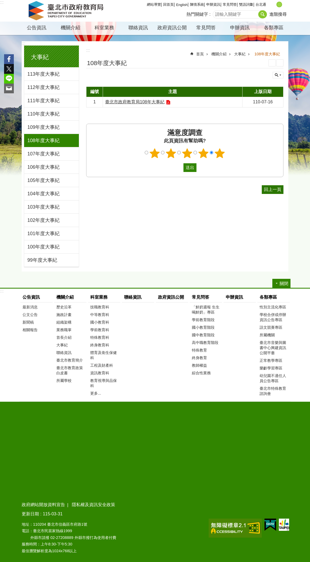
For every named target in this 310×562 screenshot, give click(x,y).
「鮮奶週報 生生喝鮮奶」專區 (205, 309)
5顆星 (220, 153)
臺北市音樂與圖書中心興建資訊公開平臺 (273, 347)
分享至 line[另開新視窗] (9, 79)
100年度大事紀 (43, 247)
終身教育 (199, 358)
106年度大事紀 (43, 167)
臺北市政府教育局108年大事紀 (134, 102)
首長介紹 (64, 337)
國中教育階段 (203, 335)
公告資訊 (36, 27)
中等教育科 (99, 314)
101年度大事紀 (43, 233)
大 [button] (285, 4)
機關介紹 (70, 27)
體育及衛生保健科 (103, 355)
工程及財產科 (101, 365)
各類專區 (273, 27)
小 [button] (273, 4)
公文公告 (30, 314)
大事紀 (40, 57)
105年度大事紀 (43, 180)
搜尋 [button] (262, 14)
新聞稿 (28, 322)
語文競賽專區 (271, 327)
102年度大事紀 (43, 220)
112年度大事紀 (43, 87)
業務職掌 (64, 330)
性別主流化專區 (273, 307)
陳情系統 (197, 4)
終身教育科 (99, 345)
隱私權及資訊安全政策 (93, 504)
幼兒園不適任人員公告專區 (273, 378)
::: (2, 2)
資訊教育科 (99, 373)
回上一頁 (272, 189)
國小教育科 (99, 322)
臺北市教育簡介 (69, 360)
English (182, 5)
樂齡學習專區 (271, 368)
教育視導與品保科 (103, 383)
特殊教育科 (99, 337)
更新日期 (30, 514)
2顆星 (171, 153)
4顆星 (203, 153)
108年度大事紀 (43, 140)
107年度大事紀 (43, 154)
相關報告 (30, 330)
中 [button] (279, 4)
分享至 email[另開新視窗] (9, 88)
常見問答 (230, 4)
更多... (95, 393)
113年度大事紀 (43, 74)
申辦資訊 (213, 4)
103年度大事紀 (43, 207)
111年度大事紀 (43, 100)
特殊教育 (199, 350)
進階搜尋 (278, 14)
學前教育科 (99, 330)
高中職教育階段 (205, 342)
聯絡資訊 (138, 27)
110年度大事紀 (43, 114)
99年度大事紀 (42, 260)
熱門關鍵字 (197, 14)
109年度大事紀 (43, 127)
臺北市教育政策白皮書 (69, 370)
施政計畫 (64, 314)
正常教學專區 (271, 360)
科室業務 (104, 27)
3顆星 (187, 153)
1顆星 (155, 153)
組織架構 (64, 322)
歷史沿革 (64, 307)
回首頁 (168, 4)
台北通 (261, 4)
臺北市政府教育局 (67, 11)
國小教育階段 (203, 327)
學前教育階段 (203, 320)
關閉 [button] (278, 75)
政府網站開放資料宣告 (43, 504)
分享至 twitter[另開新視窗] (9, 69)
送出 (178, 167)
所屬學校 (64, 380)
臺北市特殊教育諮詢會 (273, 391)
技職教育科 (99, 307)
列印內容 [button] (272, 62)
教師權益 (199, 365)
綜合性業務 (201, 373)
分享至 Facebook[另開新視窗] (9, 59)
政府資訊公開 (172, 27)
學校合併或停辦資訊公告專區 (273, 317)
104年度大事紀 (43, 193)
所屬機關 (267, 335)
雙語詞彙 (246, 4)
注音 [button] (279, 62)
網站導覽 (154, 4)
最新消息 (30, 307)
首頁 (200, 54)
